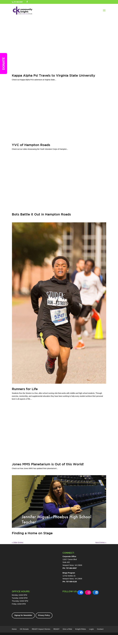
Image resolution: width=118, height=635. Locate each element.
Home (14, 629)
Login (91, 629)
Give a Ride (67, 629)
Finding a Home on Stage (32, 533)
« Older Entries (17, 542)
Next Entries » (100, 542)
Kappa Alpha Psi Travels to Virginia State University (53, 75)
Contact (100, 629)
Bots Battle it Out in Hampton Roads (41, 214)
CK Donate (24, 629)
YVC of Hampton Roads (31, 145)
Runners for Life (25, 389)
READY (56, 629)
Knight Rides (80, 629)
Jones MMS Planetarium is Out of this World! (48, 464)
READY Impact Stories (41, 629)
